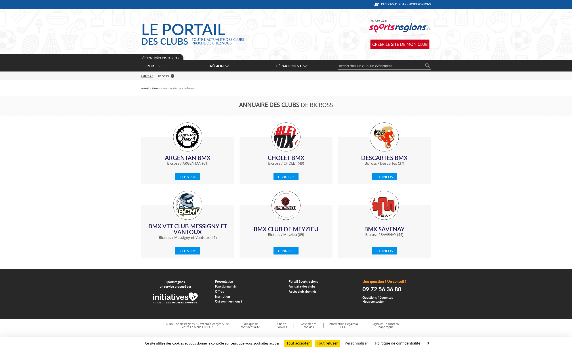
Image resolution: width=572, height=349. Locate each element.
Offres (219, 291)
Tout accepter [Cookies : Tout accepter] (298, 343)
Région (219, 66)
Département (291, 66)
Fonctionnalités (226, 286)
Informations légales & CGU (343, 325)
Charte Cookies (281, 325)
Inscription (222, 296)
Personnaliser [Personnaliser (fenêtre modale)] (356, 343)
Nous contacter (373, 301)
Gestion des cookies (308, 325)
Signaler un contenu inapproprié (385, 325)
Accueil (145, 88)
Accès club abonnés (302, 291)
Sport (153, 66)
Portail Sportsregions (303, 281)
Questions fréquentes (377, 297)
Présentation (224, 281)
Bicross (165, 76)
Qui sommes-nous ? (228, 301)
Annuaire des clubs (302, 286)
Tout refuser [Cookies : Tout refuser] (327, 343)
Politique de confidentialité (250, 325)
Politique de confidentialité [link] (397, 343)
